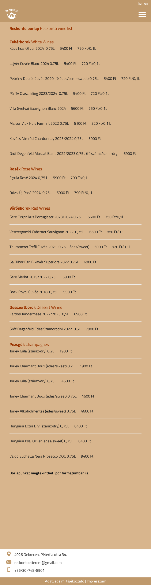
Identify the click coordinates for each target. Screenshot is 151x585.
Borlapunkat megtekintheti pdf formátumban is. (49, 473)
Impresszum (96, 581)
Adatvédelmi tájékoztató (64, 581)
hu (140, 3)
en (146, 3)
